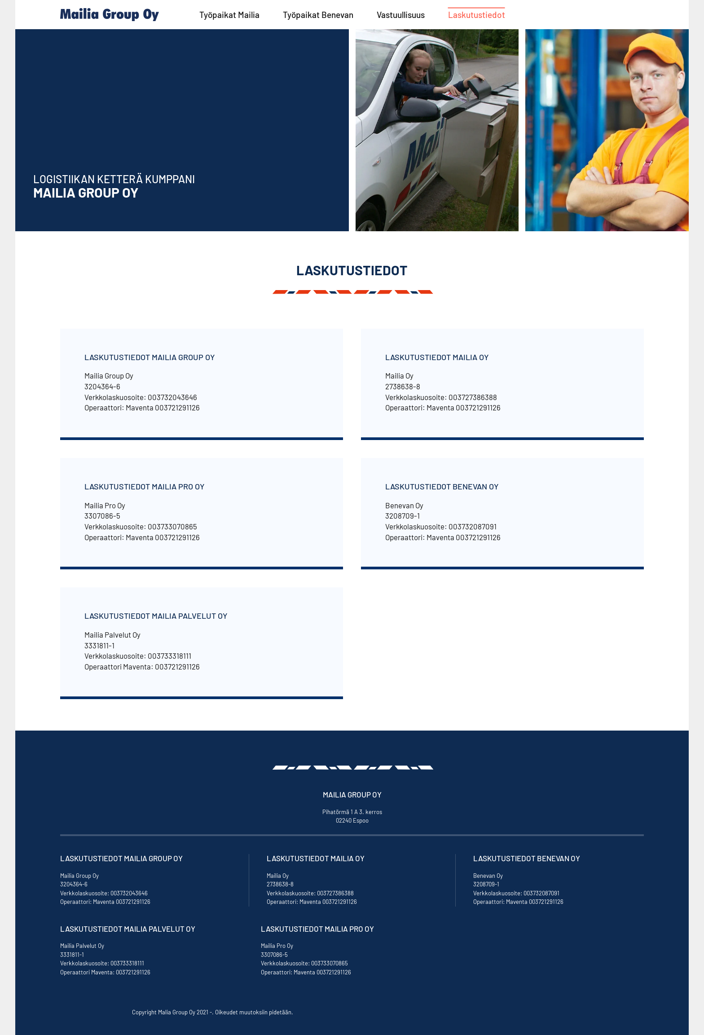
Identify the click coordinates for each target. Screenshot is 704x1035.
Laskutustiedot (476, 14)
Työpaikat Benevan (318, 14)
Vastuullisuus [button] (401, 14)
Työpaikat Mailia (229, 14)
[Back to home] (109, 14)
